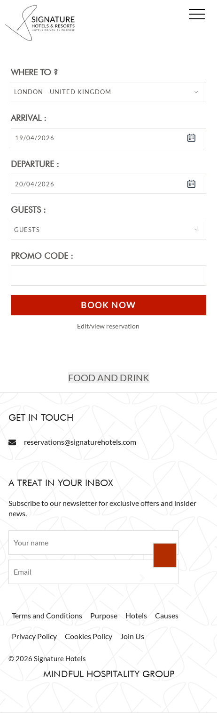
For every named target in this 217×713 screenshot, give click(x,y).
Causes (166, 615)
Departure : (35, 164)
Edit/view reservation (108, 326)
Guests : (28, 210)
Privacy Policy (34, 636)
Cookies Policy (88, 636)
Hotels (136, 615)
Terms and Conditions (47, 615)
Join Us (132, 636)
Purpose (103, 615)
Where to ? (34, 72)
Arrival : (28, 118)
